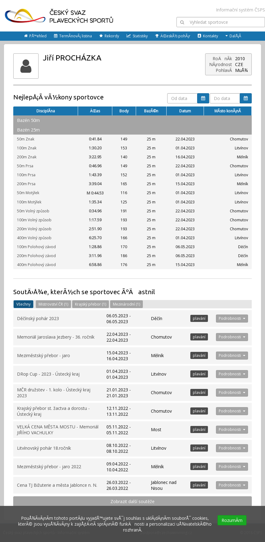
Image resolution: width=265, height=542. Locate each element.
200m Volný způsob (34, 228)
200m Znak (26, 157)
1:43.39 (95, 174)
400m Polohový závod (36, 264)
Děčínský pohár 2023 (38, 318)
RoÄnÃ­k (222, 58)
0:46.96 (95, 166)
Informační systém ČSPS (240, 10)
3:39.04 (95, 183)
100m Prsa (26, 174)
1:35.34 (95, 202)
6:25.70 (95, 237)
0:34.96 (95, 211)
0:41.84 (95, 139)
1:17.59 (95, 220)
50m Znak (25, 139)
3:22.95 (95, 157)
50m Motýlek (28, 192)
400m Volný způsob (34, 237)
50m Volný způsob (33, 211)
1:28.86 (95, 246)
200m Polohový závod (36, 255)
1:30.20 (95, 148)
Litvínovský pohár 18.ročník (44, 448)
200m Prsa (26, 183)
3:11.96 (95, 255)
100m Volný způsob (34, 220)
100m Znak (26, 148)
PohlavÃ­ (224, 70)
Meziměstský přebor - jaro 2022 (49, 466)
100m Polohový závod (36, 246)
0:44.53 (95, 193)
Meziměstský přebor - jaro (43, 355)
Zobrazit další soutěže (132, 501)
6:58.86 (95, 264)
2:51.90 (95, 228)
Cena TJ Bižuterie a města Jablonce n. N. (57, 485)
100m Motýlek (29, 202)
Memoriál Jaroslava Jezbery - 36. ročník (55, 337)
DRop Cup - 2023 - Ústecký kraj (48, 374)
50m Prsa (25, 166)
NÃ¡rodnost (220, 64)
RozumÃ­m (232, 520)
